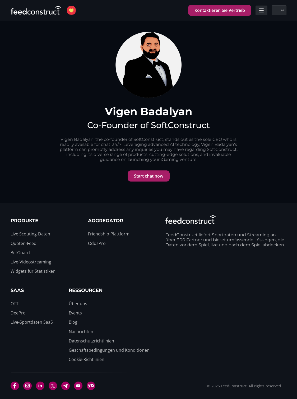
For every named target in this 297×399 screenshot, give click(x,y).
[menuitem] (30, 234)
